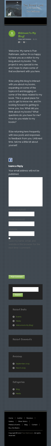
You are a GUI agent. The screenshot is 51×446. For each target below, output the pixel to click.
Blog (35, 39)
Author (19, 418)
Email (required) (17, 219)
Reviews (30, 418)
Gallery (11, 421)
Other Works (22, 421)
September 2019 (23, 364)
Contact (34, 425)
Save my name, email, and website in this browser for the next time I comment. (24, 244)
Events (18, 317)
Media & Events (14, 425)
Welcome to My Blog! (27, 34)
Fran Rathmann (27, 433)
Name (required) (17, 209)
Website (13, 229)
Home (11, 418)
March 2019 (21, 368)
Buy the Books (14, 428)
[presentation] (20, 262)
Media (18, 321)
